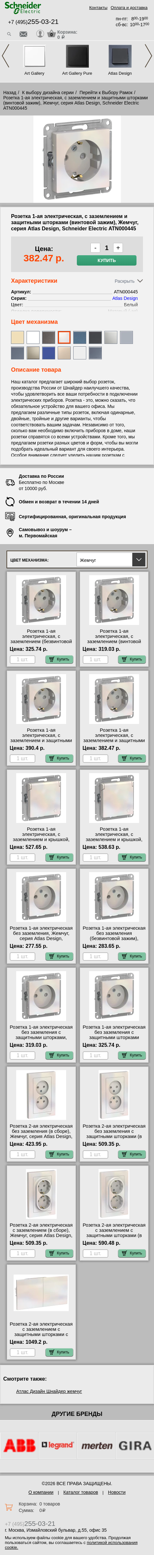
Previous (5, 56)
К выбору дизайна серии (48, 92)
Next (148, 56)
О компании (41, 1492)
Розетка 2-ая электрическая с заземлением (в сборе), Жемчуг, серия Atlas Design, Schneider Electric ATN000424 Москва (41, 1235)
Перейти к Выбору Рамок (105, 92)
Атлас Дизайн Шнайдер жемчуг (49, 1391)
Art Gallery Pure (77, 73)
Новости (116, 1492)
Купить (107, 260)
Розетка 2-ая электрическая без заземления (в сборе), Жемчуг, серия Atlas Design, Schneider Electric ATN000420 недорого (41, 1136)
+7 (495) (33, 22)
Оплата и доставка (129, 7)
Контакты (98, 7)
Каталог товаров (81, 1492)
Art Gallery (34, 73)
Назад (9, 92)
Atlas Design (120, 73)
